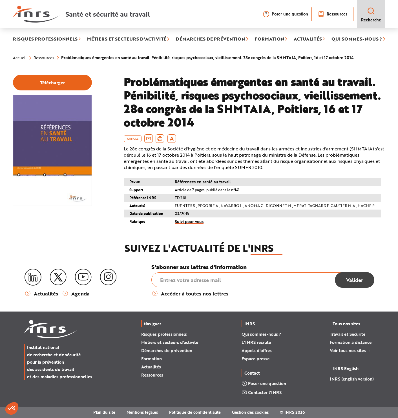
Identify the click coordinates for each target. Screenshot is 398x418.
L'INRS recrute (256, 342)
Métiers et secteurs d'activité (169, 342)
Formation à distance (351, 342)
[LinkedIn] (33, 277)
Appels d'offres (257, 350)
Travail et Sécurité (347, 334)
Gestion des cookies (250, 412)
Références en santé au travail (203, 182)
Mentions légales (142, 412)
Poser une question (285, 14)
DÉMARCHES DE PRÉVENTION (210, 39)
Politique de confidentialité (195, 412)
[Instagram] (108, 277)
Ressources (332, 14)
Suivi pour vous (189, 221)
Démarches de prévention (166, 350)
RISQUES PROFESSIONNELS (45, 39)
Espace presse (255, 358)
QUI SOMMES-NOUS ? (356, 39)
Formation (151, 358)
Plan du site (104, 412)
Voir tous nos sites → (350, 350)
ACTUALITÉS (308, 39)
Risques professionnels (164, 334)
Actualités (151, 367)
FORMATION (269, 39)
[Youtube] (83, 277)
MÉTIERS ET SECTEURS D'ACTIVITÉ (126, 39)
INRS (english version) (352, 379)
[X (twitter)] (58, 277)
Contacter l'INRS (262, 392)
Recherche (371, 14)
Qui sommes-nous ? (261, 334)
